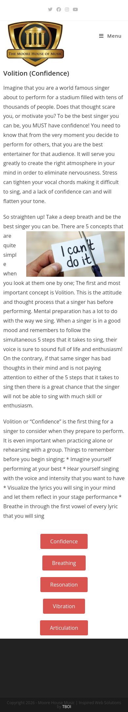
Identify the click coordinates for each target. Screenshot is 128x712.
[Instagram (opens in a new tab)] (67, 9)
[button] (64, 541)
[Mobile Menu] (110, 36)
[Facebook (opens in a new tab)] (58, 9)
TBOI (66, 706)
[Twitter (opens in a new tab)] (51, 9)
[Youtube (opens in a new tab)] (75, 9)
